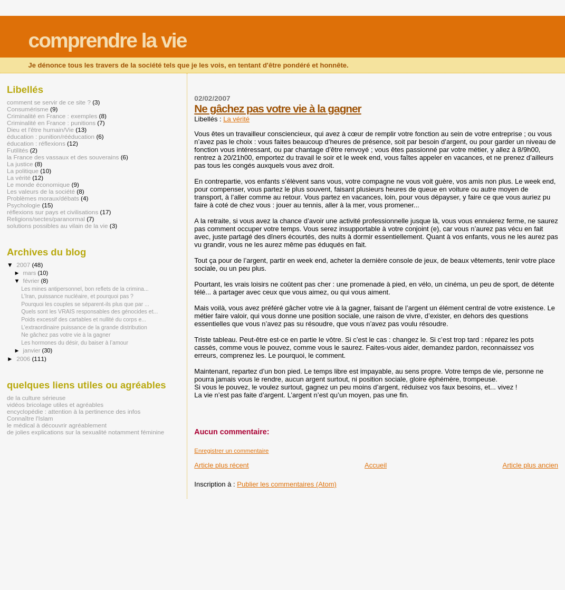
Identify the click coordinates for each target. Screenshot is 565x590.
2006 (24, 358)
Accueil (376, 465)
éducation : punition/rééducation (50, 136)
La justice (20, 163)
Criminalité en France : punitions (51, 122)
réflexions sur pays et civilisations (52, 211)
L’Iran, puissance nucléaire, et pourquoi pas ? (77, 296)
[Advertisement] (123, 522)
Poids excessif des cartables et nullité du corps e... (83, 319)
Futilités (17, 150)
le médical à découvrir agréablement (57, 425)
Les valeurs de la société (41, 191)
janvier (32, 350)
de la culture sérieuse (36, 397)
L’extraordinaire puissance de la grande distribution (84, 327)
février (32, 281)
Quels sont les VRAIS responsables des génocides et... (89, 311)
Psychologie (23, 205)
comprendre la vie (107, 40)
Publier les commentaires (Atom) (287, 484)
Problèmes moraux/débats (43, 198)
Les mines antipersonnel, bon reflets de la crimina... (85, 289)
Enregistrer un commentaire (231, 451)
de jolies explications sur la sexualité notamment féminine (85, 432)
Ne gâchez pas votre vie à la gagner (277, 108)
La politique (23, 170)
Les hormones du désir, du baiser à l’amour (74, 342)
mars (30, 273)
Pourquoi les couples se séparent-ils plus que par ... (85, 304)
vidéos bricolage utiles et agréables (55, 404)
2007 (24, 264)
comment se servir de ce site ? (49, 102)
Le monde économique (38, 184)
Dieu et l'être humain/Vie (40, 129)
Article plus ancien (531, 465)
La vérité (236, 119)
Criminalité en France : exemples (52, 115)
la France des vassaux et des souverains (63, 157)
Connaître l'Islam (30, 418)
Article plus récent (221, 465)
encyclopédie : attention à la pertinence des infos (73, 411)
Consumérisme (28, 109)
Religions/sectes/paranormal (46, 218)
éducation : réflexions (36, 143)
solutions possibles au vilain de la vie (57, 225)
